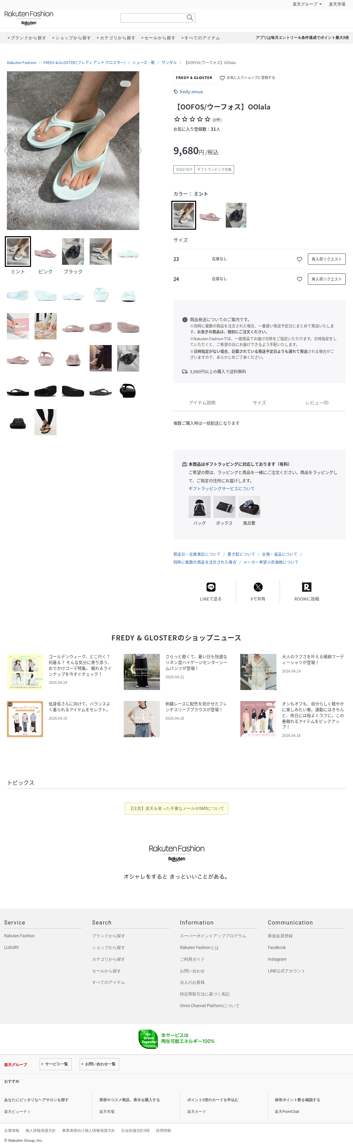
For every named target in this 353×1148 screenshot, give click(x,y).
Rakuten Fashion (57, 18)
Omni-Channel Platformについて (210, 1005)
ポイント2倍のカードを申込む (213, 1100)
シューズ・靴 (143, 62)
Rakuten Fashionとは (199, 947)
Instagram (277, 959)
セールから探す (106, 971)
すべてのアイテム (108, 982)
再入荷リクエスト (327, 259)
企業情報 (11, 1130)
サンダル (169, 62)
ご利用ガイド (192, 959)
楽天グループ (305, 4)
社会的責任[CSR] (135, 1130)
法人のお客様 (192, 982)
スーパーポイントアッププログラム (213, 935)
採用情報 (163, 1130)
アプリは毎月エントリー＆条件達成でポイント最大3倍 (302, 37)
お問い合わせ (192, 971)
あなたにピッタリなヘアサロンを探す (36, 1100)
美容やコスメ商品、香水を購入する (129, 1100)
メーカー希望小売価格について (271, 562)
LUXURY (11, 947)
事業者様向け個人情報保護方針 (88, 1130)
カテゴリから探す (108, 959)
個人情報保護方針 (41, 1130)
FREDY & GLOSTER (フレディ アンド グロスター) (84, 62)
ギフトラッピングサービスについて (222, 489)
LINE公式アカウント (286, 971)
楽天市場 (337, 4)
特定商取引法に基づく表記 (205, 994)
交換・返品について (279, 554)
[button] (8, 150)
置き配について (241, 554)
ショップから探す (108, 947)
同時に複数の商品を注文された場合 (204, 562)
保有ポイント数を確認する (297, 1100)
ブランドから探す (108, 935)
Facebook (277, 947)
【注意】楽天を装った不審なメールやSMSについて (176, 808)
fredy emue (191, 91)
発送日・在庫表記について (197, 554)
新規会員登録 (280, 935)
